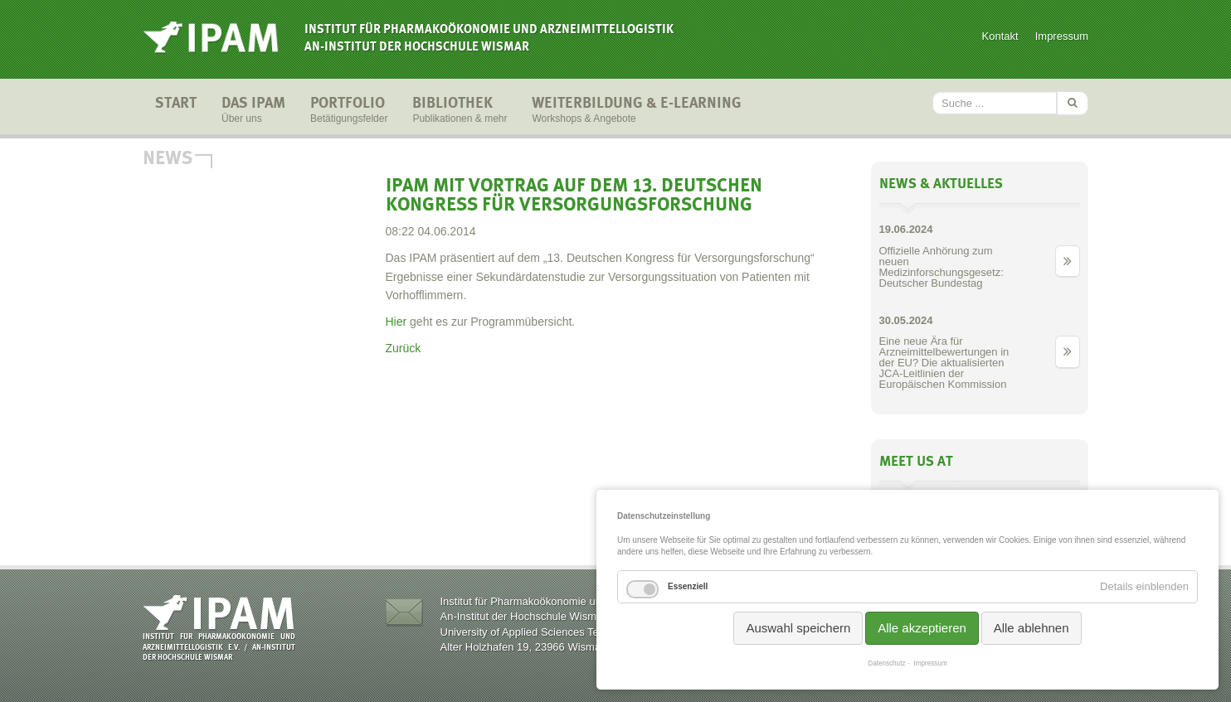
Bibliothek (459, 111)
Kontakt (1000, 36)
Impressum (1061, 36)
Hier (396, 321)
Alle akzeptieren (922, 628)
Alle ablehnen (1031, 628)
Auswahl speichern (798, 628)
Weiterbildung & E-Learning (637, 111)
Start (176, 111)
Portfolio (348, 111)
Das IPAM (253, 111)
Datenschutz (886, 663)
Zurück (403, 348)
